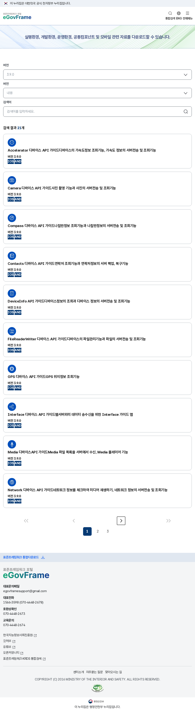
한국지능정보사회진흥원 (18, 635)
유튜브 (7, 647)
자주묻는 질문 (94, 672)
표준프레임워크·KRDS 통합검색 (22, 658)
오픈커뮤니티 (11, 652)
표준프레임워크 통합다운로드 (21, 557)
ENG (179, 18)
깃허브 (7, 641)
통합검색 (170, 18)
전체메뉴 (187, 18)
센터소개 (78, 672)
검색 (185, 111)
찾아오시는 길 (113, 672)
